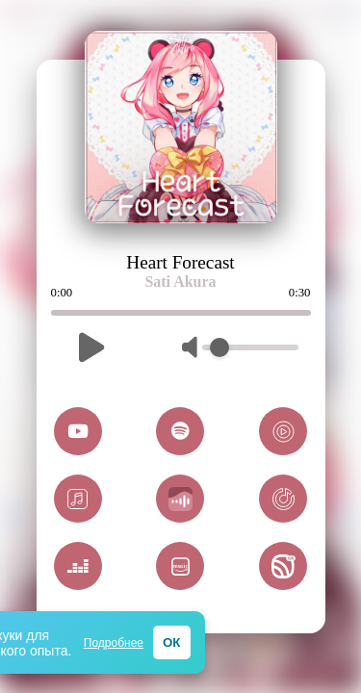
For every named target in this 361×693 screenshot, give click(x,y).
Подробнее (113, 643)
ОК (172, 642)
